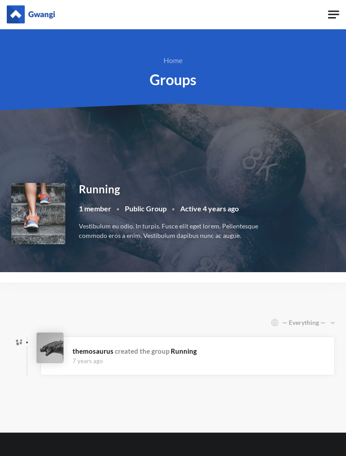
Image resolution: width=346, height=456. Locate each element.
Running (184, 351)
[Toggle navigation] (333, 14)
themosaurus (93, 351)
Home (173, 60)
